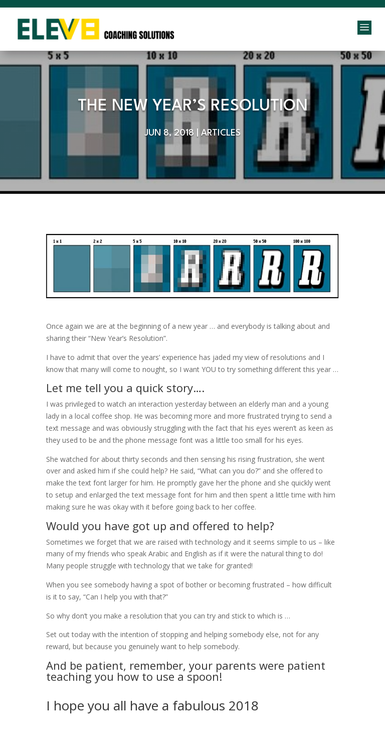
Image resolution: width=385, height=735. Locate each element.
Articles (221, 133)
